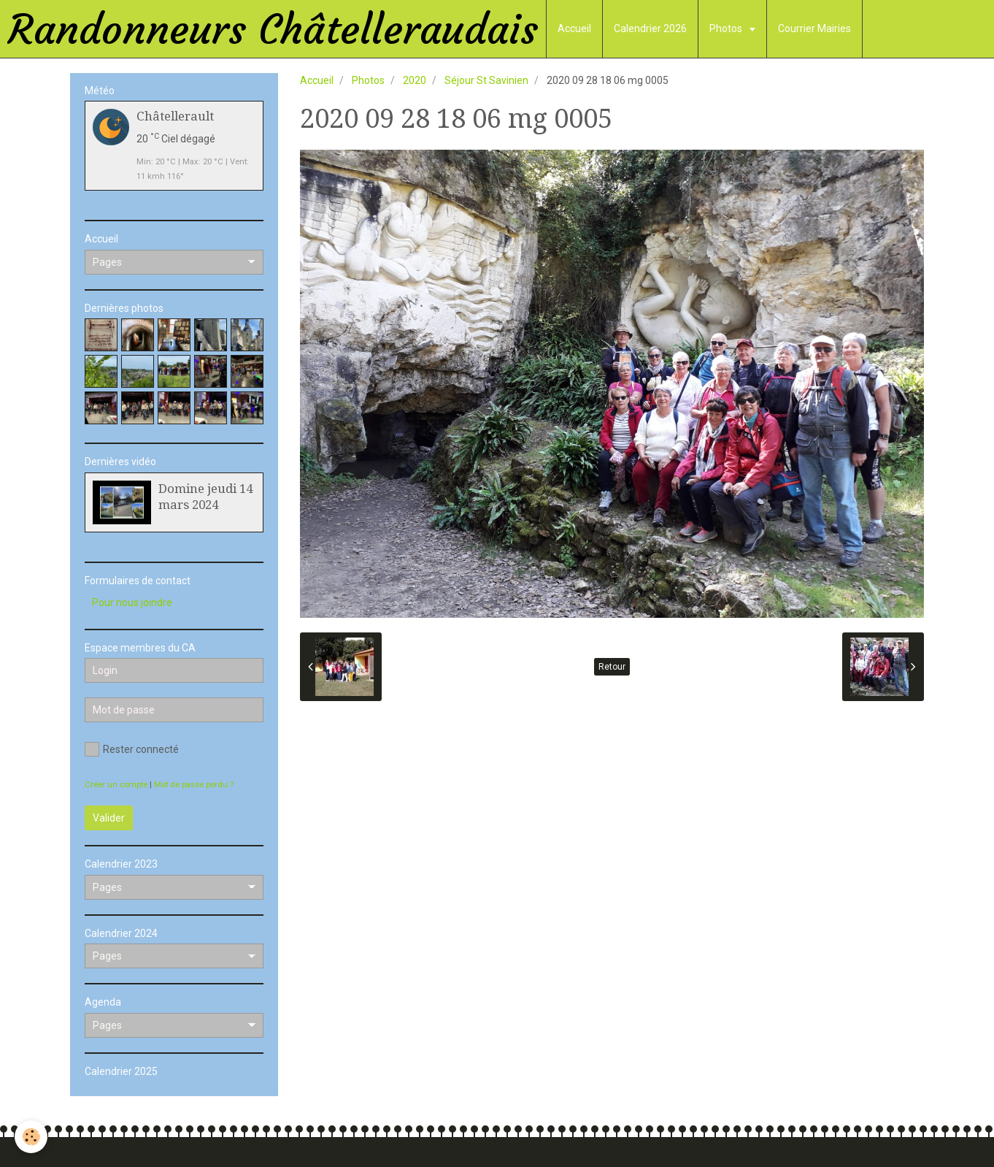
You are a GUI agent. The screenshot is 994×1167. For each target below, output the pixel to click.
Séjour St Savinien (486, 80)
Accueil (574, 28)
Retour (611, 667)
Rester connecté (132, 749)
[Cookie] (31, 1136)
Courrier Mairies (814, 28)
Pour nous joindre (132, 602)
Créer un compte (116, 784)
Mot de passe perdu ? (194, 784)
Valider (109, 818)
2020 (414, 80)
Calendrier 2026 (650, 28)
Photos (726, 28)
